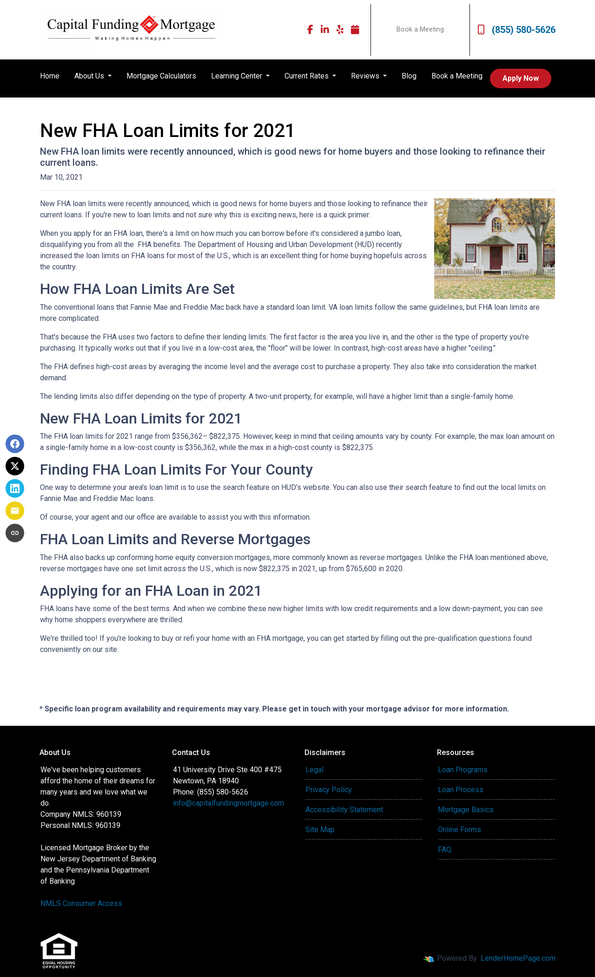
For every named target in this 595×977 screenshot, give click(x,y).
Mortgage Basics (466, 809)
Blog (409, 76)
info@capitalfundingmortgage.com (228, 803)
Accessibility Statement (344, 809)
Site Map (320, 829)
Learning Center (237, 76)
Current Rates (307, 76)
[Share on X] (15, 466)
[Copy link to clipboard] (15, 533)
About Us (90, 76)
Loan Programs (463, 769)
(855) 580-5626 (516, 29)
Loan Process (460, 789)
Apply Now (520, 78)
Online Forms (459, 829)
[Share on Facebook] (15, 444)
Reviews (366, 76)
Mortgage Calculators (161, 76)
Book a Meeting (420, 29)
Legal (314, 769)
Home (50, 76)
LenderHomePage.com (518, 958)
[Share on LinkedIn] (15, 488)
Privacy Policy (328, 789)
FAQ (444, 849)
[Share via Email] (15, 511)
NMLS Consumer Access (81, 903)
